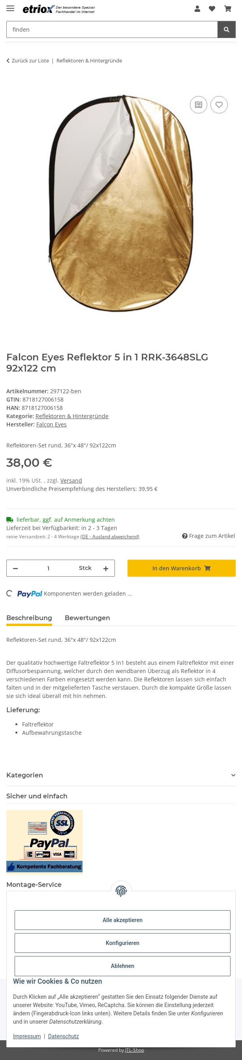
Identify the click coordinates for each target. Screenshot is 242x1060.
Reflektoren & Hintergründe (72, 416)
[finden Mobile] (112, 29)
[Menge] (48, 568)
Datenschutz (63, 1036)
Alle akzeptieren (123, 920)
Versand (71, 480)
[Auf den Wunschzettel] (219, 104)
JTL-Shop (134, 1050)
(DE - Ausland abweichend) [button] (110, 536)
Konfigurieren (122, 943)
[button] (197, 9)
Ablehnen (122, 966)
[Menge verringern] (15, 568)
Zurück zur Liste (30, 60)
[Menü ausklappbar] (10, 5)
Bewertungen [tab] (87, 618)
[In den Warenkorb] (12, 85)
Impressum (27, 1036)
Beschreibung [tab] (29, 618)
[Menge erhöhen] (105, 568)
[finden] (227, 29)
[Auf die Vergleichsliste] (198, 104)
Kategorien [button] (24, 775)
